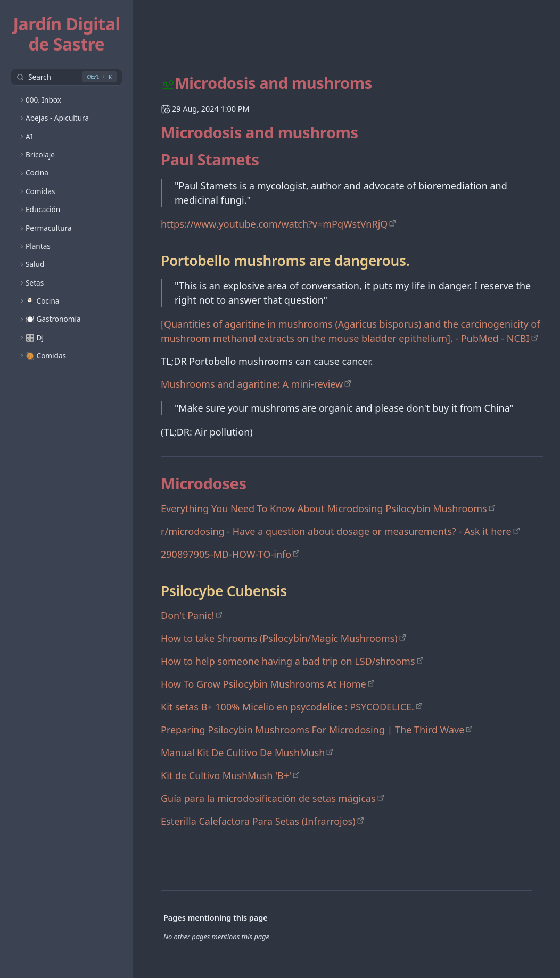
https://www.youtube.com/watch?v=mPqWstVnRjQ (274, 224)
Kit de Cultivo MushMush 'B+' (226, 775)
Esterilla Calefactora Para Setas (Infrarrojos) (258, 821)
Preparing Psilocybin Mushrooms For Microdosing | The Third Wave (312, 729)
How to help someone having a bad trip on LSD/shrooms (288, 661)
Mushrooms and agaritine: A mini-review (252, 384)
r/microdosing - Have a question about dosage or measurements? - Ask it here (336, 531)
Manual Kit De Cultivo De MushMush (243, 752)
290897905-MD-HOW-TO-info (226, 554)
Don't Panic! (187, 615)
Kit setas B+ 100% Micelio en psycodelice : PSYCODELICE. (287, 706)
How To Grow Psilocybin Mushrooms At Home (263, 684)
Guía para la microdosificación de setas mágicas (268, 798)
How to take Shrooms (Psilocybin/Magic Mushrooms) (279, 638)
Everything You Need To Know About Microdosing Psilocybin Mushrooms (324, 508)
